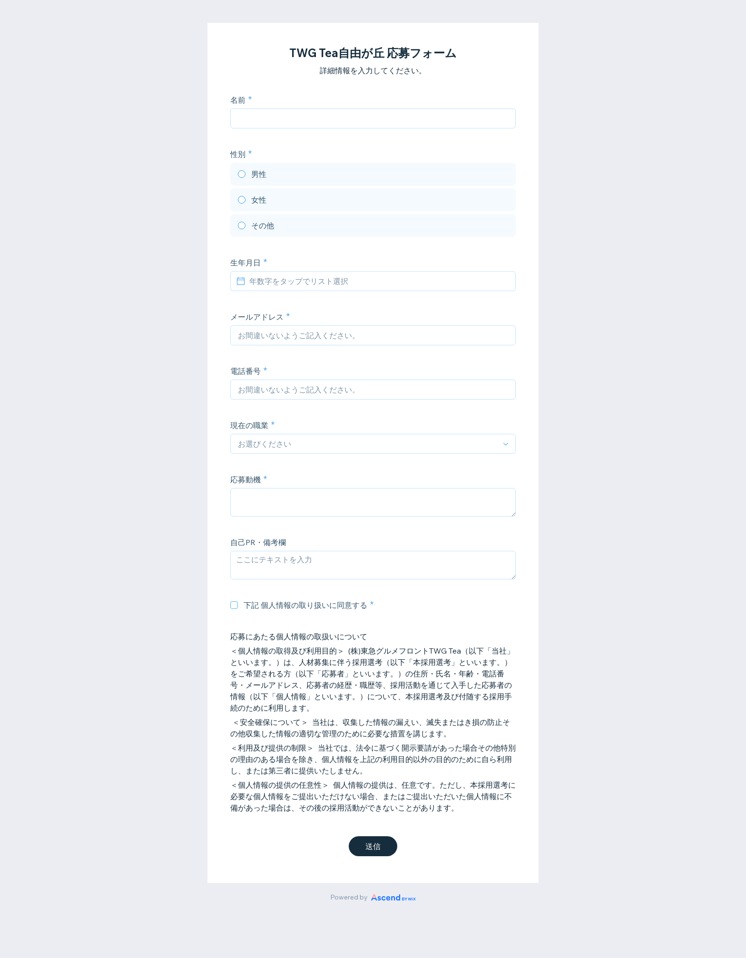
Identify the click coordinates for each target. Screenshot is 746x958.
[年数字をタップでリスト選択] (378, 281)
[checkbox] (234, 605)
